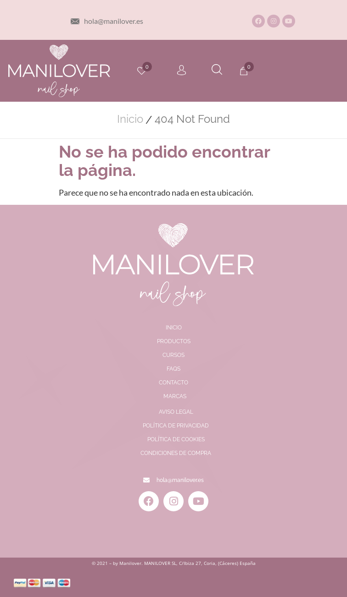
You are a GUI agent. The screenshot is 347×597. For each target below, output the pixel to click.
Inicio (130, 119)
